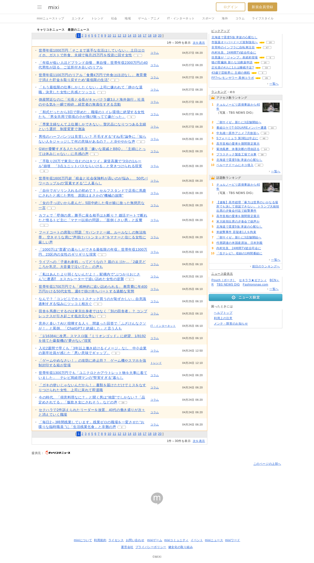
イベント (197, 540)
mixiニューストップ (50, 18)
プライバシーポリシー (150, 547)
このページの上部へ (267, 464)
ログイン (230, 7)
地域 (128, 18)
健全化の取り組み (180, 547)
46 (263, 138)
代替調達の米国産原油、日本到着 (239, 243)
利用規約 (100, 540)
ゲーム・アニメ (149, 18)
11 (114, 35)
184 (262, 210)
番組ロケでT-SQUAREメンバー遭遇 (241, 127)
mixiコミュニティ (176, 540)
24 (272, 127)
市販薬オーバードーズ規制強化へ (234, 42)
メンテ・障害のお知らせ (231, 323)
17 (145, 35)
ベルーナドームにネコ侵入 (234, 165)
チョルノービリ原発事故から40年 (238, 106)
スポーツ (208, 18)
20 (160, 35)
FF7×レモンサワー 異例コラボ (232, 78)
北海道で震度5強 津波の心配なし (234, 37)
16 (140, 35)
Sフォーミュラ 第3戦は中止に (237, 138)
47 (267, 47)
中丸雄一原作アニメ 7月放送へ (237, 133)
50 (262, 52)
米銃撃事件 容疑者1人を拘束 (236, 232)
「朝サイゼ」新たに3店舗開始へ (239, 122)
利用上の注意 (223, 318)
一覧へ (274, 83)
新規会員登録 (262, 7)
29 (123, 402)
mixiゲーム (154, 540)
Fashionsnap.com (255, 284)
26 (266, 78)
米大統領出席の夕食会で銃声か (238, 221)
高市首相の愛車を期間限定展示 (238, 143)
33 (266, 67)
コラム (240, 18)
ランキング (219, 92)
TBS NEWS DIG (228, 284)
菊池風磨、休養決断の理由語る (238, 149)
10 (109, 35)
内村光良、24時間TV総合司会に (233, 52)
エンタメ (78, 18)
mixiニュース (214, 540)
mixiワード (232, 540)
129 (265, 221)
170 (265, 143)
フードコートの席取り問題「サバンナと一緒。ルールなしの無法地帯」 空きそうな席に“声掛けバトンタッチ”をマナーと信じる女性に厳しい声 (92, 237)
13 (124, 35)
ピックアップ (220, 31)
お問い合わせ (135, 540)
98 (263, 37)
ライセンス (116, 540)
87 (262, 232)
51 (268, 243)
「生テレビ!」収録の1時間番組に (239, 253)
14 (129, 35)
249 (222, 117)
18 (150, 35)
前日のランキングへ (266, 266)
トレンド (97, 18)
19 (155, 35)
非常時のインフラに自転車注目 (233, 47)
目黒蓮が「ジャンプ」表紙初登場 (234, 57)
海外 (225, 18)
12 (119, 35)
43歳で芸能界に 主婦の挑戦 (230, 72)
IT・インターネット (181, 18)
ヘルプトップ (223, 313)
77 (267, 122)
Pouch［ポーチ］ (223, 280)
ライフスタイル (263, 18)
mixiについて (83, 540)
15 (134, 35)
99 (268, 160)
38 (262, 154)
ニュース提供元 (222, 273)
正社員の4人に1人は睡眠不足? (232, 67)
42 (259, 165)
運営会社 (127, 547)
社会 (114, 18)
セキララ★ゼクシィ (253, 280)
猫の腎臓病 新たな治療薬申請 (232, 62)
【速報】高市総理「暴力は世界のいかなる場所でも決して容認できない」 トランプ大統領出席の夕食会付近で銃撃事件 (247, 206)
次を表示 (199, 42)
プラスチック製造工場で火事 (236, 154)
